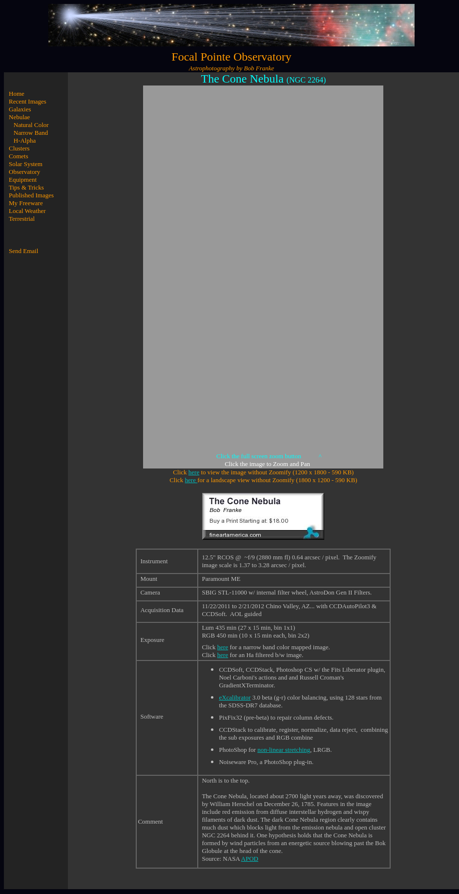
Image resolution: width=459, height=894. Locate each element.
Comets (18, 156)
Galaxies (20, 109)
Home (16, 93)
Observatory (24, 171)
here (193, 472)
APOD (249, 858)
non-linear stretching (283, 749)
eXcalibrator (234, 697)
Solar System (25, 164)
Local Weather (27, 210)
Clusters (19, 148)
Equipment (23, 179)
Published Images (31, 195)
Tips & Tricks (26, 187)
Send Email (23, 251)
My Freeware (26, 203)
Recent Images (27, 101)
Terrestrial (22, 218)
